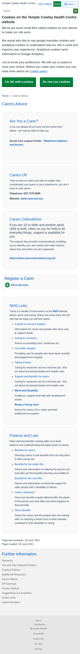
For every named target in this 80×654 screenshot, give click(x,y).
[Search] (37, 10)
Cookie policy (38, 639)
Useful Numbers (11, 602)
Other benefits (22, 510)
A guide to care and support (30, 324)
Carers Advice (10, 579)
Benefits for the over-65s (28, 478)
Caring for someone (26, 338)
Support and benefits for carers (32, 376)
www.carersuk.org (32, 198)
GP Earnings (9, 583)
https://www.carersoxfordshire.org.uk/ (32, 258)
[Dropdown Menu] (70, 4)
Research (7, 560)
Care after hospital (25, 348)
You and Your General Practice (19, 565)
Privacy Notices (10, 588)
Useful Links (9, 597)
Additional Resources (14, 574)
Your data (38, 644)
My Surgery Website (38, 629)
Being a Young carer (27, 404)
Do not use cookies (56, 81)
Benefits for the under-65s (29, 464)
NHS (55, 311)
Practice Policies (11, 569)
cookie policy (38, 71)
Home (5, 95)
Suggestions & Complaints (17, 593)
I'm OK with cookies (19, 81)
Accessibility (38, 634)
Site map (38, 649)
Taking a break (23, 362)
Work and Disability (26, 390)
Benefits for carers (25, 450)
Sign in (38, 621)
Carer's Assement (25, 492)
